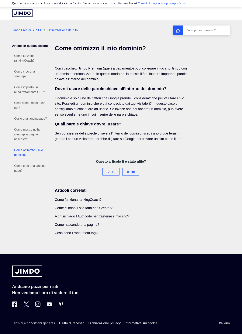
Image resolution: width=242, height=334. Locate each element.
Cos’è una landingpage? (30, 118)
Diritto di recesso (71, 323)
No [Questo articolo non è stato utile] (133, 171)
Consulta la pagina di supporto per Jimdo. (162, 3)
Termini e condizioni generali (33, 323)
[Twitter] (26, 306)
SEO (39, 30)
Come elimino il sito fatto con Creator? (83, 208)
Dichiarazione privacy (104, 323)
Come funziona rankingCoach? (24, 58)
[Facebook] (14, 306)
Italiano (224, 323)
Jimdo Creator (21, 30)
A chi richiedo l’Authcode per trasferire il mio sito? (92, 216)
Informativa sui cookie (141, 323)
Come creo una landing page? (29, 168)
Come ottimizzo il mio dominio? (28, 152)
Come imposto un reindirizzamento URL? (29, 90)
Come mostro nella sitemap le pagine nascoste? (27, 134)
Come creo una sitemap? (24, 74)
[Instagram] (37, 306)
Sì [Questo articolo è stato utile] (113, 171)
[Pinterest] (61, 306)
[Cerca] (201, 30)
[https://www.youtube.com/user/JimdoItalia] (49, 306)
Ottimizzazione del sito (62, 30)
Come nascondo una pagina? (77, 225)
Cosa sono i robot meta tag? (29, 105)
